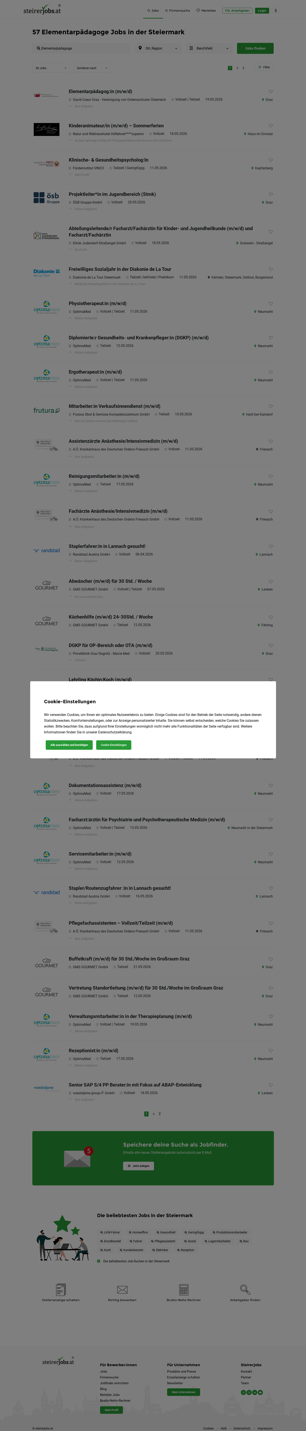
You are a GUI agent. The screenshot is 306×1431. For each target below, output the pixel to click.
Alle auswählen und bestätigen (69, 745)
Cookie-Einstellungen (114, 745)
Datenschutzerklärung (115, 732)
